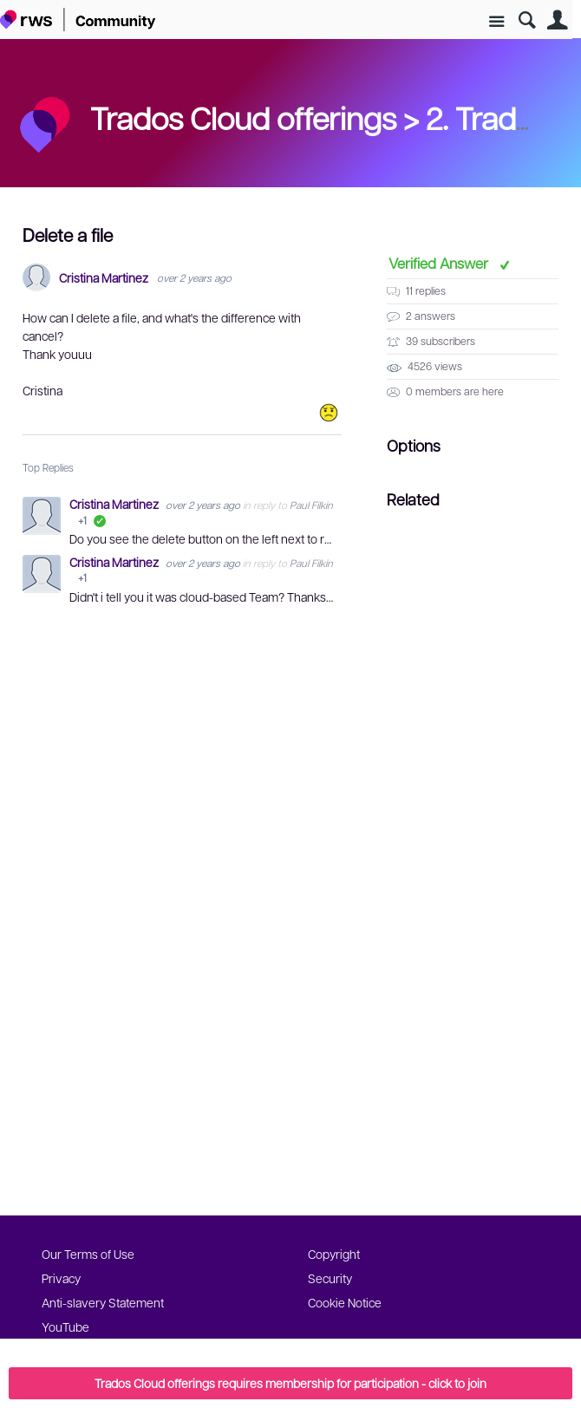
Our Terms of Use (88, 1253)
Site (496, 22)
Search (527, 20)
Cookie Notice (345, 1302)
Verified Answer (440, 262)
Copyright (334, 1253)
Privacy (61, 1278)
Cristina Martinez (103, 278)
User (557, 20)
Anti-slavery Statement (103, 1302)
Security (330, 1278)
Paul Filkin (311, 505)
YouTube (65, 1326)
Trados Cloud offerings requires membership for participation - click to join (290, 1383)
